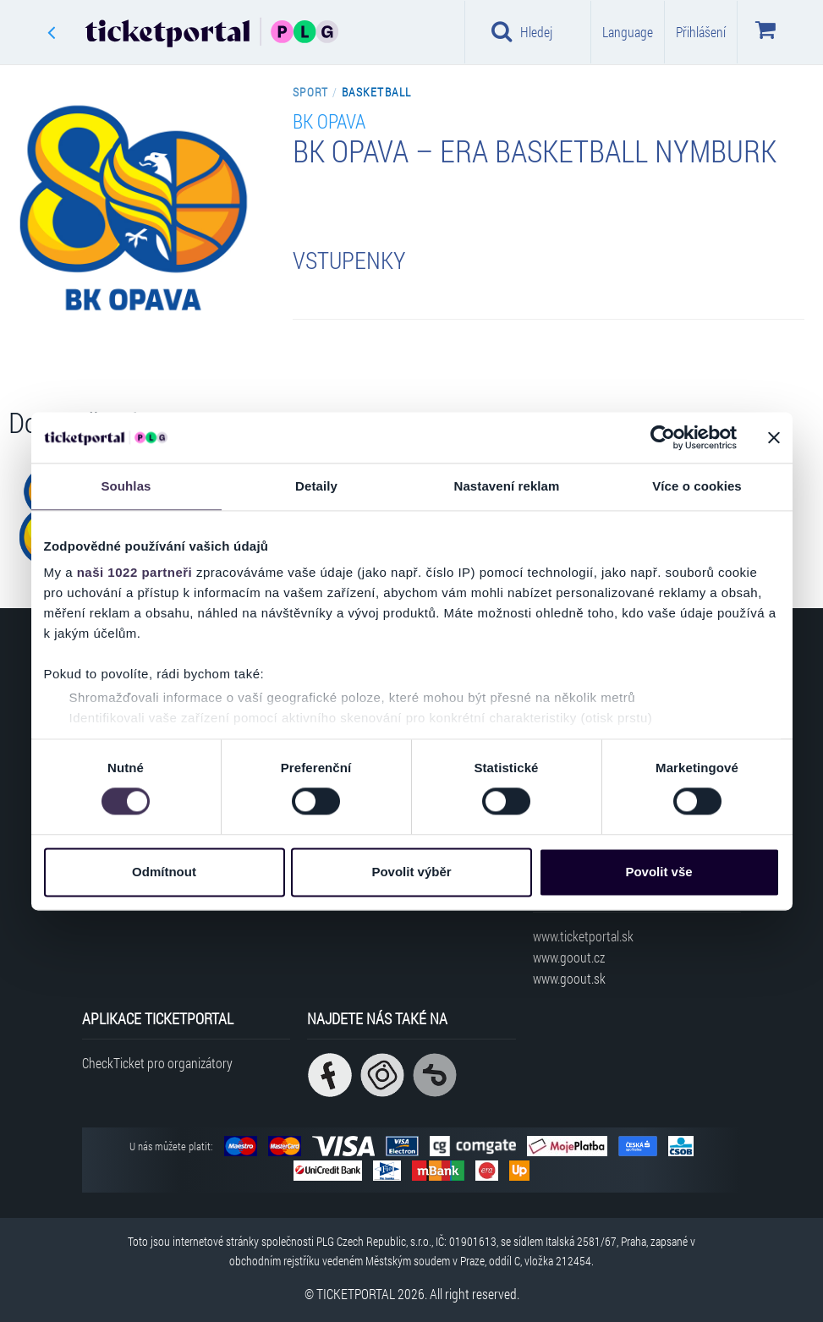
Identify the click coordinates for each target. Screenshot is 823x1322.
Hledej (521, 31)
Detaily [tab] (316, 486)
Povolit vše (658, 871)
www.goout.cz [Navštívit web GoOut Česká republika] (569, 957)
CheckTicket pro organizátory (157, 1063)
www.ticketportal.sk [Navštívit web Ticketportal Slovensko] (583, 936)
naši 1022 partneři (135, 572)
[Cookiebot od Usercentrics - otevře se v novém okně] (663, 437)
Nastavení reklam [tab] (506, 486)
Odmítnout (164, 871)
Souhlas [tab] (126, 486)
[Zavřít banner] (774, 437)
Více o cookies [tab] (697, 486)
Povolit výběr (411, 871)
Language (627, 32)
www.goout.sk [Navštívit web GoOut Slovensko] (569, 978)
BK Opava (329, 120)
